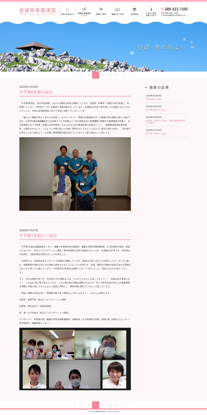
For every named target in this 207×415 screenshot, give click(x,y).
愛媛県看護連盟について (84, 12)
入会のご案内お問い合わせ (151, 12)
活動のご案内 (101, 12)
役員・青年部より (67, 12)
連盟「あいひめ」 (117, 12)
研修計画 (134, 12)
